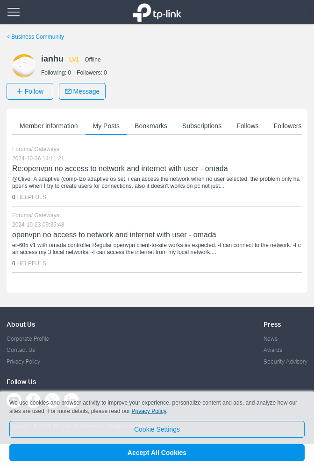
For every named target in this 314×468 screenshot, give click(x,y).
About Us (21, 324)
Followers (288, 126)
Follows (247, 126)
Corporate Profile (28, 338)
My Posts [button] (106, 126)
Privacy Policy (23, 361)
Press (272, 324)
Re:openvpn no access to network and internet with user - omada (120, 168)
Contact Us (21, 349)
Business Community (35, 37)
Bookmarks (151, 126)
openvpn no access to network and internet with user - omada (114, 235)
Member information (49, 126)
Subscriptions (201, 126)
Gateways (46, 149)
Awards (273, 349)
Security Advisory (285, 361)
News (271, 338)
